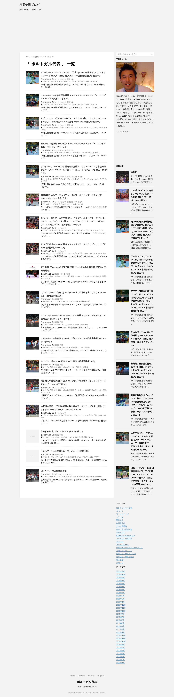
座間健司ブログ (30, 5)
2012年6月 (120, 648)
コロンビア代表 (86, 153)
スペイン (119, 511)
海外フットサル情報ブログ (87, 687)
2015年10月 (121, 611)
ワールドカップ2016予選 (70, 230)
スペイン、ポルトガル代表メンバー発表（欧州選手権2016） (68, 361)
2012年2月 (120, 660)
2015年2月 (120, 629)
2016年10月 (121, 574)
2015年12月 (121, 605)
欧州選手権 (58, 274)
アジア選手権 (121, 526)
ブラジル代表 (48, 127)
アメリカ (119, 542)
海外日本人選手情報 (124, 529)
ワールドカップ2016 (50, 81)
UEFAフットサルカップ (125, 535)
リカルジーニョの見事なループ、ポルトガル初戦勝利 (65, 451)
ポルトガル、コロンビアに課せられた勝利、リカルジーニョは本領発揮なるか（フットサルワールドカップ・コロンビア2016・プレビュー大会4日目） (74, 169)
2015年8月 (120, 617)
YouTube (91, 676)
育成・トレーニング (124, 551)
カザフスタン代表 (96, 127)
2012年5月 (120, 651)
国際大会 (70, 79)
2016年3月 (120, 596)
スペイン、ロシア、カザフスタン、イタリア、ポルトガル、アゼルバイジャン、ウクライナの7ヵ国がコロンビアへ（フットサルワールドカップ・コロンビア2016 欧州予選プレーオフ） (73, 221)
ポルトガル (78, 177)
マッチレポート (122, 545)
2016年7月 (120, 584)
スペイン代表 (59, 127)
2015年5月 (120, 623)
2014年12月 (121, 635)
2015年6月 (120, 620)
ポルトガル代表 (77, 81)
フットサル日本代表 (124, 538)
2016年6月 (120, 587)
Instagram (100, 676)
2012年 (90, 437)
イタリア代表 (98, 230)
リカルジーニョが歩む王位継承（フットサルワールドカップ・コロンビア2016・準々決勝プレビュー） (142, 338)
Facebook (81, 676)
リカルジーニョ (65, 81)
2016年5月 (120, 590)
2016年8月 (120, 581)
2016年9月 (120, 578)
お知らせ (119, 563)
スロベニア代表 (84, 347)
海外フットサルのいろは (63, 474)
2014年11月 (121, 638)
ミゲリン (46, 279)
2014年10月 (121, 641)
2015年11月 (121, 608)
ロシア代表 (76, 153)
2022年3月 (120, 571)
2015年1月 (120, 632)
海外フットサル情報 (124, 508)
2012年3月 (120, 657)
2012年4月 (120, 654)
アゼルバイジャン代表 (85, 457)
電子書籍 (67, 274)
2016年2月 (120, 599)
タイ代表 (96, 153)
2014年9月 (120, 644)
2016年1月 (120, 602)
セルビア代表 (101, 253)
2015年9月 (120, 614)
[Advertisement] (87, 33)
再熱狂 (134, 172)
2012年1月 (120, 663)
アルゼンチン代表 (90, 81)
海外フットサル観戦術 (125, 557)
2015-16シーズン (49, 253)
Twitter (72, 676)
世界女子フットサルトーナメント (129, 548)
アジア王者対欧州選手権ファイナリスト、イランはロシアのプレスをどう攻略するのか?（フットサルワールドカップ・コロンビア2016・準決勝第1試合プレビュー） (142, 301)
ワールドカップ (60, 79)
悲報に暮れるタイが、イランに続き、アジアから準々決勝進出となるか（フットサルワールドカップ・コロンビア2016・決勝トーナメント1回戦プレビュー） (142, 405)
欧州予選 (57, 230)
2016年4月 (120, 593)
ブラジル (119, 517)
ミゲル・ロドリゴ (99, 179)
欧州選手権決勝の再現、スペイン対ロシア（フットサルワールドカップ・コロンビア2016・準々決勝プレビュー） (142, 370)
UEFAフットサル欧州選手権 (53, 471)
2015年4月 (120, 626)
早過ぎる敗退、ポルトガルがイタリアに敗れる (62, 431)
